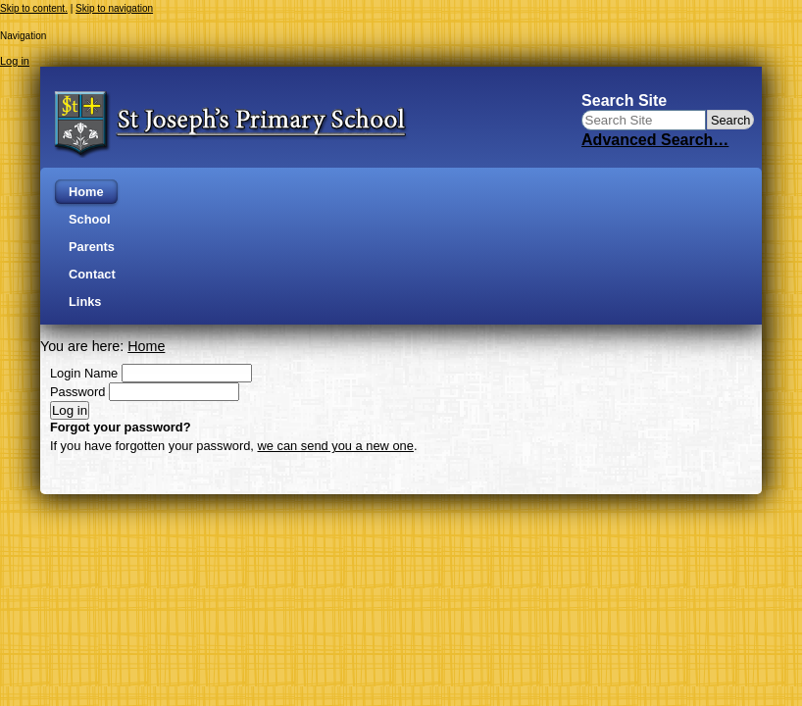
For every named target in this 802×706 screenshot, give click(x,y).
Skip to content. (34, 8)
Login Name (84, 373)
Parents (92, 246)
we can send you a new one (336, 445)
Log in (14, 61)
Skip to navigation (114, 8)
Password (77, 391)
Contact (92, 274)
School (90, 219)
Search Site (624, 100)
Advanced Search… (654, 139)
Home (86, 191)
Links (85, 301)
